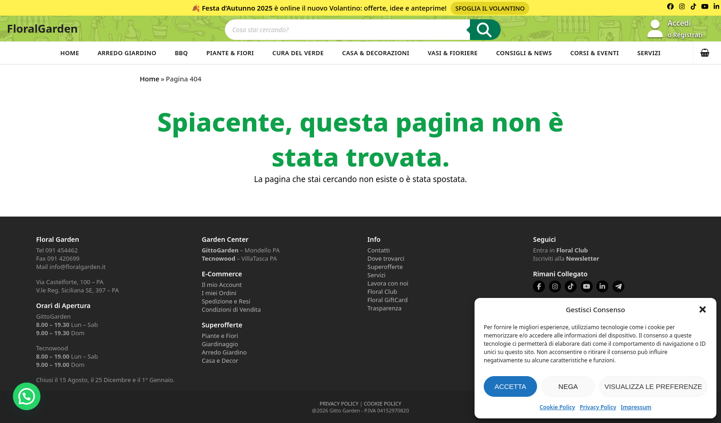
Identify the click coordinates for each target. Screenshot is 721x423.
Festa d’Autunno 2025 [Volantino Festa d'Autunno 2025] (237, 7)
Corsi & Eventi (594, 53)
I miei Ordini (219, 293)
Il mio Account (222, 284)
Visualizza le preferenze (653, 386)
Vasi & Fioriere (453, 53)
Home (69, 53)
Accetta (510, 386)
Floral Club (382, 291)
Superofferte (385, 267)
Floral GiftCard (387, 300)
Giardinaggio (220, 344)
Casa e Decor (220, 360)
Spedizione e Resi (226, 301)
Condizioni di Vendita (231, 309)
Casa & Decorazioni (375, 53)
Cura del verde (298, 53)
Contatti (378, 250)
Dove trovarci (385, 258)
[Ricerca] (485, 29)
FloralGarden (42, 28)
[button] (702, 309)
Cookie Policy (557, 407)
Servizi (649, 53)
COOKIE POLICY (382, 403)
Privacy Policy (598, 407)
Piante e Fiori (220, 336)
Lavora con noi (387, 283)
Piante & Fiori (230, 53)
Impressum (636, 407)
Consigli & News (524, 53)
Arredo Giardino (126, 53)
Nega (568, 386)
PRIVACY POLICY (339, 403)
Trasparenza (384, 308)
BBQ (181, 53)
